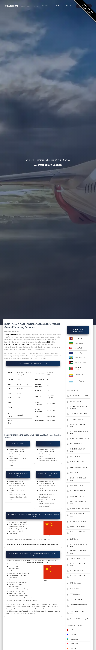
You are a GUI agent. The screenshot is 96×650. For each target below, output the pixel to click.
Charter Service (68, 6)
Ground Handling (57, 6)
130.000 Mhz (51, 420)
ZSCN (18, 398)
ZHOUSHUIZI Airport (76, 599)
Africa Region (79, 343)
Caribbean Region (80, 358)
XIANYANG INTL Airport (77, 485)
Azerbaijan (74, 639)
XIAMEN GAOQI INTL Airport (78, 496)
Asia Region (78, 338)
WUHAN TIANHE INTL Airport (78, 462)
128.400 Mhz (51, 416)
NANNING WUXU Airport (77, 444)
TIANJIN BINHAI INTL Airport (78, 413)
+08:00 (19, 393)
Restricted (20, 415)
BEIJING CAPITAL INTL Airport (79, 396)
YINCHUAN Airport (75, 473)
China (18, 379)
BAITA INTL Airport (75, 401)
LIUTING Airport (74, 539)
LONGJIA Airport (75, 588)
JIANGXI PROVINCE (22, 384)
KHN (18, 402)
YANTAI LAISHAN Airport (77, 558)
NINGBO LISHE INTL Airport (78, 521)
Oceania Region (79, 353)
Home (23, 6)
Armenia (73, 634)
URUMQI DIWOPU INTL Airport (79, 619)
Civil (18, 422)
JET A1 (49, 391)
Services (36, 6)
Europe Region (79, 348)
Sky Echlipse (11, 335)
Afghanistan (75, 630)
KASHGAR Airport (75, 583)
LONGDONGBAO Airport (77, 570)
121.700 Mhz (51, 410)
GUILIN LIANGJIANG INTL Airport (79, 438)
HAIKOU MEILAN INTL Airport (78, 467)
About (29, 6)
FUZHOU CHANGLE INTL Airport (79, 509)
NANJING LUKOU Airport (77, 526)
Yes (18, 408)
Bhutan (73, 648)
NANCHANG (20, 388)
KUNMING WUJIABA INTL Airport (79, 491)
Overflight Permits (45, 6)
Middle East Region (80, 362)
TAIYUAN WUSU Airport (77, 419)
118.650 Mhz (51, 403)
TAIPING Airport (75, 594)
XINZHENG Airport (75, 456)
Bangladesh (74, 643)
